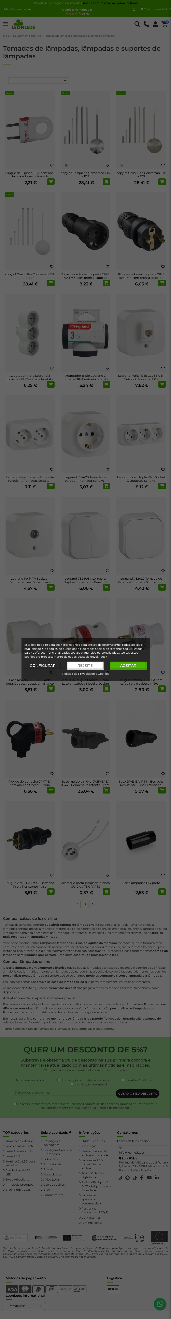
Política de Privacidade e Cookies (85, 674)
